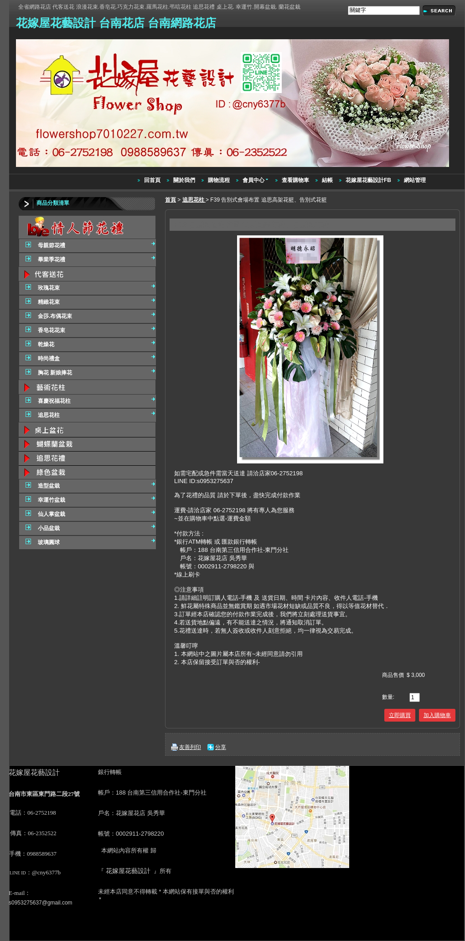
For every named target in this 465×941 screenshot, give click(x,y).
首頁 (170, 200)
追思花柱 (194, 200)
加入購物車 (437, 715)
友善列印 (190, 747)
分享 (220, 747)
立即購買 (400, 715)
